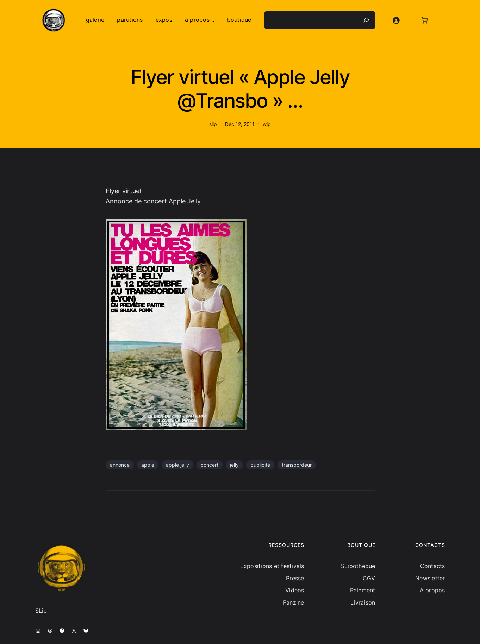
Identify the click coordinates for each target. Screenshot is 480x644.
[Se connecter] (396, 20)
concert (209, 465)
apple (147, 465)
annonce (120, 465)
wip (267, 124)
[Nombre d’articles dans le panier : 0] (424, 20)
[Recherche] (366, 20)
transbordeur (297, 465)
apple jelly (177, 465)
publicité (260, 465)
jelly (234, 465)
